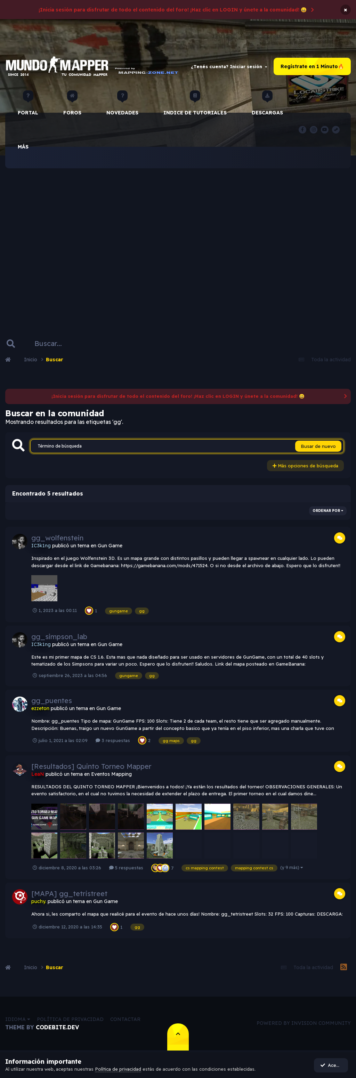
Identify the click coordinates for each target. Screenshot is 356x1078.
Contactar (125, 1019)
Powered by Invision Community (304, 1023)
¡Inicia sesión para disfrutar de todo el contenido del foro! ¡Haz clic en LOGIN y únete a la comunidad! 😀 (173, 10)
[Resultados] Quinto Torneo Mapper (91, 766)
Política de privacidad (70, 1019)
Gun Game (110, 546)
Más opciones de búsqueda (305, 465)
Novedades (122, 106)
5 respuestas (126, 868)
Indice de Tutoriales (195, 106)
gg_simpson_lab (59, 636)
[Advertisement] (178, 241)
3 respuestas (113, 740)
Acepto (331, 1065)
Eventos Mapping (111, 774)
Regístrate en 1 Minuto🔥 (312, 66)
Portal (28, 106)
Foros (72, 106)
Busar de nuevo (318, 446)
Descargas (267, 106)
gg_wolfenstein (57, 538)
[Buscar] (51, 344)
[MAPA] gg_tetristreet (69, 894)
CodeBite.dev (57, 1027)
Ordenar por (328, 511)
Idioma (17, 1019)
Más (23, 147)
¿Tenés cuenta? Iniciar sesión (229, 66)
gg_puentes (51, 701)
